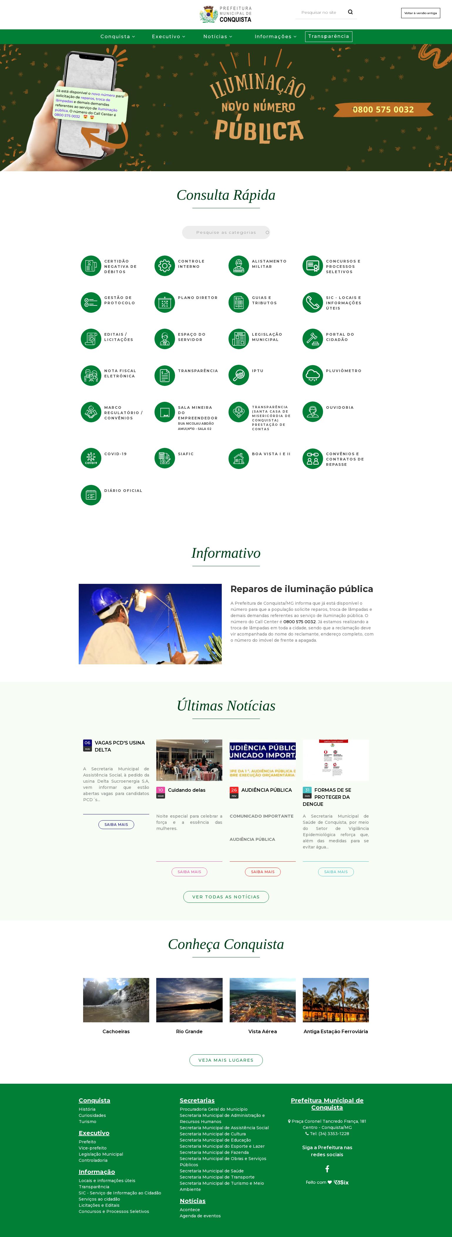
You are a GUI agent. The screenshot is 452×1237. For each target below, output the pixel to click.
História (87, 1109)
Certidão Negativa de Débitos (120, 266)
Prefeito (87, 1141)
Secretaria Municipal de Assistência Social (224, 1127)
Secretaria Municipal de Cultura (213, 1134)
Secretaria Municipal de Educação (215, 1140)
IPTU (258, 371)
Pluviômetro (344, 371)
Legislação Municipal (267, 337)
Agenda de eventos (200, 1215)
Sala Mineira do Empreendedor (198, 412)
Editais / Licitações (118, 337)
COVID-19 (115, 454)
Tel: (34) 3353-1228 (327, 1133)
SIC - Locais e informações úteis (344, 302)
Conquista (115, 36)
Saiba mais (116, 824)
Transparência (328, 36)
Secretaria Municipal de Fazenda (214, 1152)
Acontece (190, 1209)
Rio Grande (189, 1031)
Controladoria (93, 1160)
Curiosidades (92, 1115)
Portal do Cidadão (340, 337)
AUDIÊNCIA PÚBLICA (266, 790)
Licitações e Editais (99, 1205)
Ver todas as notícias (226, 897)
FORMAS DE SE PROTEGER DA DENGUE (327, 797)
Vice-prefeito (93, 1148)
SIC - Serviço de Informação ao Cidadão (120, 1193)
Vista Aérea (262, 1031)
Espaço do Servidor (192, 337)
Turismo (87, 1121)
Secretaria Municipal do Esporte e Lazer (222, 1146)
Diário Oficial (123, 490)
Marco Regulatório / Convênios (123, 412)
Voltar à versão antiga (420, 13)
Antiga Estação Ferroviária (336, 1031)
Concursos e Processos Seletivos (343, 266)
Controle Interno (191, 264)
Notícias (215, 36)
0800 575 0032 (299, 621)
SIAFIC (186, 454)
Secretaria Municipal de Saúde (212, 1171)
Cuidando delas (187, 790)
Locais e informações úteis (107, 1180)
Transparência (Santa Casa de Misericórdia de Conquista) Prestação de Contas (271, 418)
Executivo (166, 36)
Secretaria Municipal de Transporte (217, 1177)
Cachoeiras (116, 1031)
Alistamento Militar (269, 264)
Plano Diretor (198, 297)
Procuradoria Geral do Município (214, 1109)
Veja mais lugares (226, 1060)
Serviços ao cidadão (99, 1199)
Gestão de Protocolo (119, 300)
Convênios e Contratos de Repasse (345, 459)
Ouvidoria (340, 407)
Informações (273, 36)
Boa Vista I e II (271, 454)
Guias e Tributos (264, 300)
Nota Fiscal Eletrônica (120, 373)
